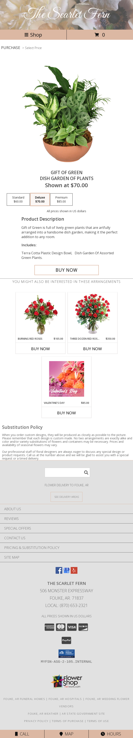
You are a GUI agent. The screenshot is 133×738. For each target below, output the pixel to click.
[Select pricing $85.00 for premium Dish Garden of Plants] (61, 199)
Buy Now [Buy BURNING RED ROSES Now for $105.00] (40, 348)
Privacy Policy (36, 721)
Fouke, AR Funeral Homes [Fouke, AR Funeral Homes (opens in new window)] (24, 699)
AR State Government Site (83, 713)
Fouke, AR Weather (43, 713)
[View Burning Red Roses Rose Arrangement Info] (40, 314)
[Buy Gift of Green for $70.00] (66, 270)
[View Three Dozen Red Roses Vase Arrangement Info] (92, 314)
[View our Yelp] (74, 572)
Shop (33, 34)
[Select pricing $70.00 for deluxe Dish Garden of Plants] (40, 199)
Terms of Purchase (67, 721)
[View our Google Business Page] (66, 572)
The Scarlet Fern (67, 14)
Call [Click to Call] (22, 734)
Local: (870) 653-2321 (66, 605)
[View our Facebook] (59, 572)
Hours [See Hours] (111, 734)
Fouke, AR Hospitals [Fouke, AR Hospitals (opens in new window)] (65, 699)
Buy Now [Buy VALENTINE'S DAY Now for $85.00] (66, 413)
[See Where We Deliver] (66, 497)
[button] (67, 653)
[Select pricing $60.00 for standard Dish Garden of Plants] (18, 199)
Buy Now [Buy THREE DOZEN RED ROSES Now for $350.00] (92, 348)
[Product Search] (67, 472)
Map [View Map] (66, 734)
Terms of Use (98, 721)
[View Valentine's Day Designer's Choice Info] (66, 379)
